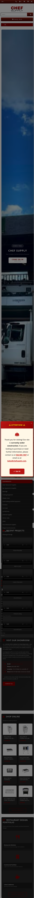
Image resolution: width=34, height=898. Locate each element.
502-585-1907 (21, 455)
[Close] (31, 423)
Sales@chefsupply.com (16, 461)
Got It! (17, 471)
